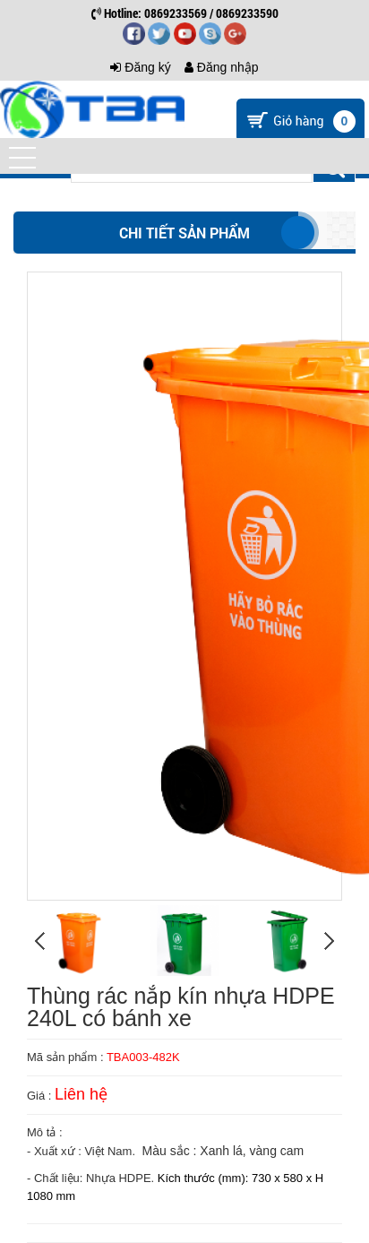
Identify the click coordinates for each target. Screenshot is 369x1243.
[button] (22, 157)
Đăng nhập (221, 67)
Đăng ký (140, 67)
